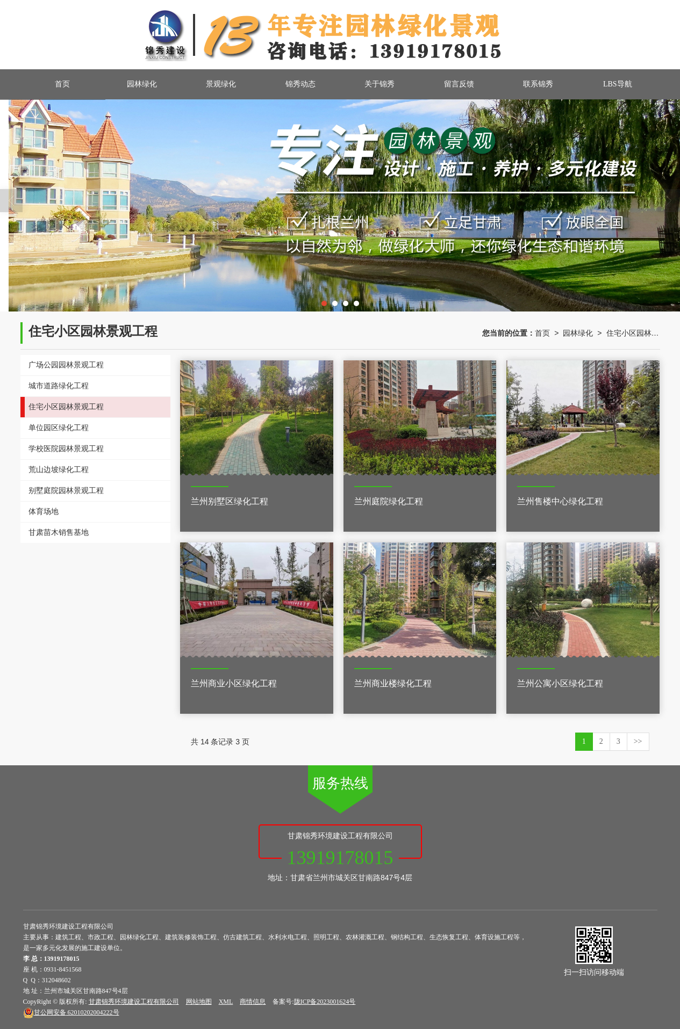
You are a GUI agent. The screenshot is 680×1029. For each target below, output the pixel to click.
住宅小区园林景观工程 (633, 333)
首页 (62, 84)
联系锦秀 (538, 84)
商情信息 (253, 1001)
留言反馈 (459, 84)
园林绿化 (142, 84)
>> (638, 741)
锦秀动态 (300, 84)
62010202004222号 (71, 1012)
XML (226, 1001)
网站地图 (199, 1001)
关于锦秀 (379, 84)
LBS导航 (617, 84)
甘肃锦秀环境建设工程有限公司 (134, 1001)
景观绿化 (221, 84)
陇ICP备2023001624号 (325, 1001)
